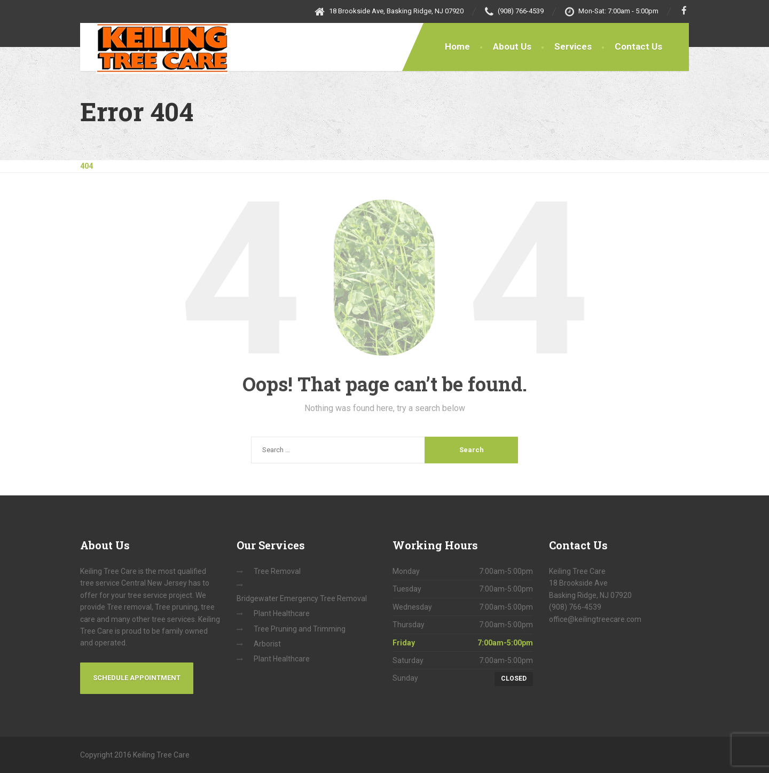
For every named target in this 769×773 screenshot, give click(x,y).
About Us (512, 46)
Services (573, 46)
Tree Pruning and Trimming (300, 629)
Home (457, 46)
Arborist (267, 644)
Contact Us (638, 46)
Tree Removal (277, 571)
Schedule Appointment (137, 678)
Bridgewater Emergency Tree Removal (302, 598)
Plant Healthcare (282, 613)
